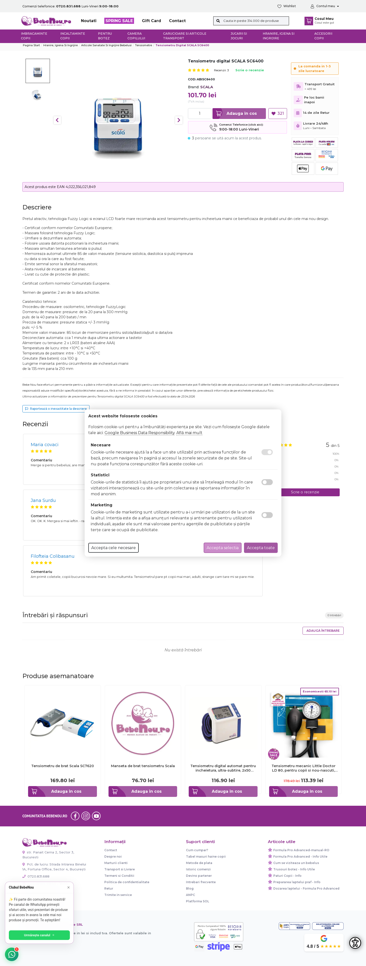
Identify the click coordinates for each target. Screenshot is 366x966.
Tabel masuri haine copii (206, 856)
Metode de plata (199, 863)
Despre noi (113, 856)
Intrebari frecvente (201, 882)
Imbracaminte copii (34, 36)
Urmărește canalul (39, 935)
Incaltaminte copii (72, 36)
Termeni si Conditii (119, 876)
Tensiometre (143, 45)
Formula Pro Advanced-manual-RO (301, 850)
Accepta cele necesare (113, 547)
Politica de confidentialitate (126, 882)
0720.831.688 (35, 876)
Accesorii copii (323, 36)
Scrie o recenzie (249, 70)
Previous (57, 120)
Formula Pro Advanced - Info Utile (300, 856)
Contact (177, 20)
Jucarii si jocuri (239, 36)
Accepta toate (261, 547)
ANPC (190, 895)
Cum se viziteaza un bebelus (296, 863)
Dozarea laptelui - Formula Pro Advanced (306, 888)
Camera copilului (136, 36)
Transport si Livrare (119, 869)
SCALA (206, 87)
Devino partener (199, 876)
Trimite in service (118, 895)
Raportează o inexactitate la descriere (56, 408)
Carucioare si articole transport (184, 36)
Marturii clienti (116, 863)
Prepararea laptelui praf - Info (296, 882)
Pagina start (31, 45)
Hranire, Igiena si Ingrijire (278, 36)
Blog (190, 888)
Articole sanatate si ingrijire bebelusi (106, 45)
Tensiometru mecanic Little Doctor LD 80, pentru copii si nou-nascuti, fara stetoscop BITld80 (304, 768)
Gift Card (151, 20)
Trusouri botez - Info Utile (294, 869)
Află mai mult (189, 432)
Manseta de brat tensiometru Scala (143, 766)
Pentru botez (105, 36)
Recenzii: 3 (221, 70)
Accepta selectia (223, 547)
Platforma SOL (197, 901)
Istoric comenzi (198, 869)
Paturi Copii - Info (287, 876)
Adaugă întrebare (323, 630)
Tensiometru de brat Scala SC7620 (62, 766)
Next (179, 120)
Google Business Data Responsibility (140, 432)
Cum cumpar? (197, 850)
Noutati (88, 20)
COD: (192, 79)
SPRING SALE (119, 20)
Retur (108, 888)
